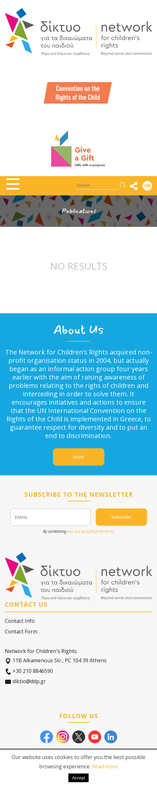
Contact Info (20, 620)
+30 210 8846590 (29, 671)
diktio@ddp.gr (25, 681)
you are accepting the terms (90, 531)
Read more (105, 766)
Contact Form (21, 631)
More (78, 457)
